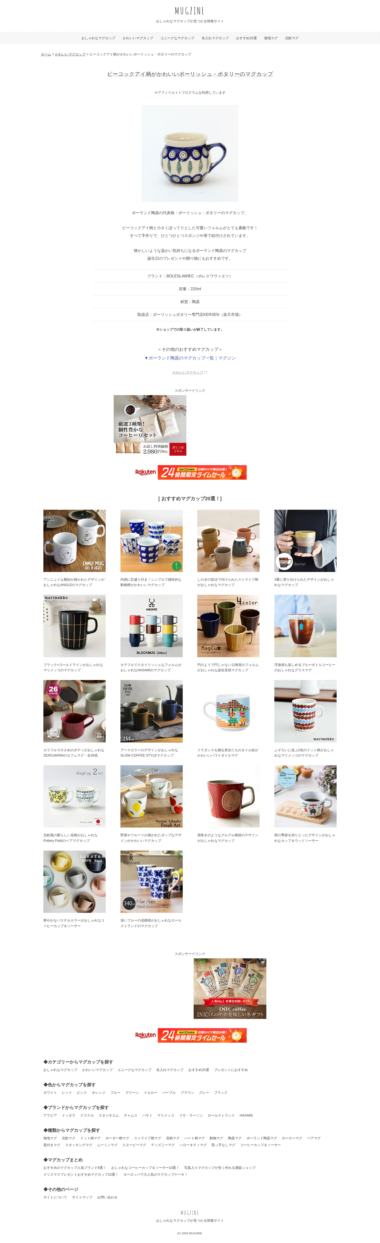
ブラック (221, 1092)
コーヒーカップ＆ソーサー (260, 1145)
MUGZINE (190, 10)
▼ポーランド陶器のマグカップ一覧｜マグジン (190, 358)
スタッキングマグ (78, 1145)
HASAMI (246, 1115)
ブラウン (187, 1092)
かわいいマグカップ (138, 38)
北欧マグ (292, 38)
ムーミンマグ (107, 1145)
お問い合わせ (107, 1197)
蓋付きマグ (51, 1145)
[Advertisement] (230, 425)
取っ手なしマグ (223, 1145)
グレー (204, 1092)
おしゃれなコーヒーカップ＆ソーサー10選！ (145, 1168)
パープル (169, 1092)
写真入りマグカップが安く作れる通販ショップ (219, 1168)
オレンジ (98, 1092)
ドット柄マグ (90, 1138)
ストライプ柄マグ (147, 1138)
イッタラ (68, 1115)
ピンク (82, 1092)
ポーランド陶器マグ (261, 1138)
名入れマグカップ (215, 38)
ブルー (115, 1092)
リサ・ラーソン (191, 1115)
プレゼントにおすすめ (231, 1070)
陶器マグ (235, 1138)
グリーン (132, 1092)
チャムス (130, 1115)
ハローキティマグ (193, 1145)
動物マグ (216, 1138)
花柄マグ (173, 1138)
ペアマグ (314, 1138)
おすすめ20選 (246, 38)
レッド (67, 1092)
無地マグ (271, 38)
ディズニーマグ (163, 1145)
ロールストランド (221, 1115)
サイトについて (55, 1197)
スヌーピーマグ (134, 1145)
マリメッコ (165, 1115)
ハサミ (147, 1115)
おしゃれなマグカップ (98, 38)
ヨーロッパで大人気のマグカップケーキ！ (155, 1174)
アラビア (50, 1115)
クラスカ (87, 1115)
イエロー (150, 1092)
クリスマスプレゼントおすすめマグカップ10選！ (81, 1174)
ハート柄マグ (194, 1138)
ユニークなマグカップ (177, 38)
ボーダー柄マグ (117, 1138)
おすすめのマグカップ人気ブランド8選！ (74, 1168)
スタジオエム (109, 1115)
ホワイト (50, 1092)
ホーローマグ (292, 1138)
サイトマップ (82, 1197)
